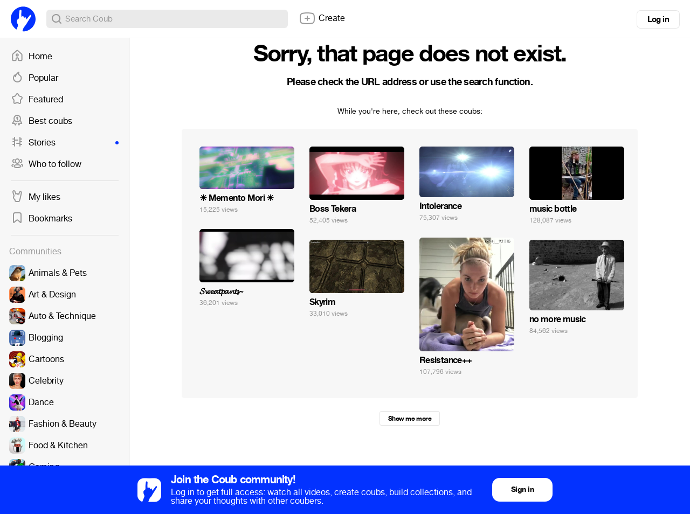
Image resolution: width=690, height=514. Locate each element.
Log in (658, 19)
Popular (34, 78)
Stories (65, 142)
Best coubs (41, 121)
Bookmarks (41, 218)
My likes (35, 197)
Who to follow (46, 164)
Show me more (409, 418)
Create (322, 18)
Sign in (522, 489)
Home (31, 56)
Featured (37, 99)
